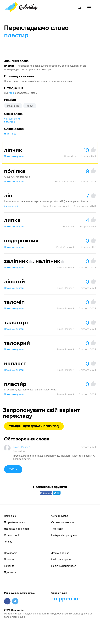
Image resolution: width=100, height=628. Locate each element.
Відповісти (19, 451)
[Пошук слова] (79, 7)
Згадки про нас (60, 552)
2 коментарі (11, 205)
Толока (8, 541)
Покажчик (10, 515)
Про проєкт (10, 552)
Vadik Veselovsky (66, 246)
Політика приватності (63, 565)
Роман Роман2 (65, 267)
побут (30, 105)
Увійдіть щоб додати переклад (34, 426)
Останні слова (59, 515)
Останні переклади (62, 522)
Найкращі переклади (16, 528)
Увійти (13, 469)
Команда (9, 565)
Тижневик (57, 528)
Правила (9, 559)
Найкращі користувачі (64, 535)
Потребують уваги (14, 522)
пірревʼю (66, 599)
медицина (13, 105)
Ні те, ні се (10, 133)
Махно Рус (69, 226)
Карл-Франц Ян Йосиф (56, 205)
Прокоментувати (14, 156)
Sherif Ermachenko (65, 181)
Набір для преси (61, 559)
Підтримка (10, 572)
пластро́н (9, 121)
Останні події (11, 535)
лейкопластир (12, 118)
